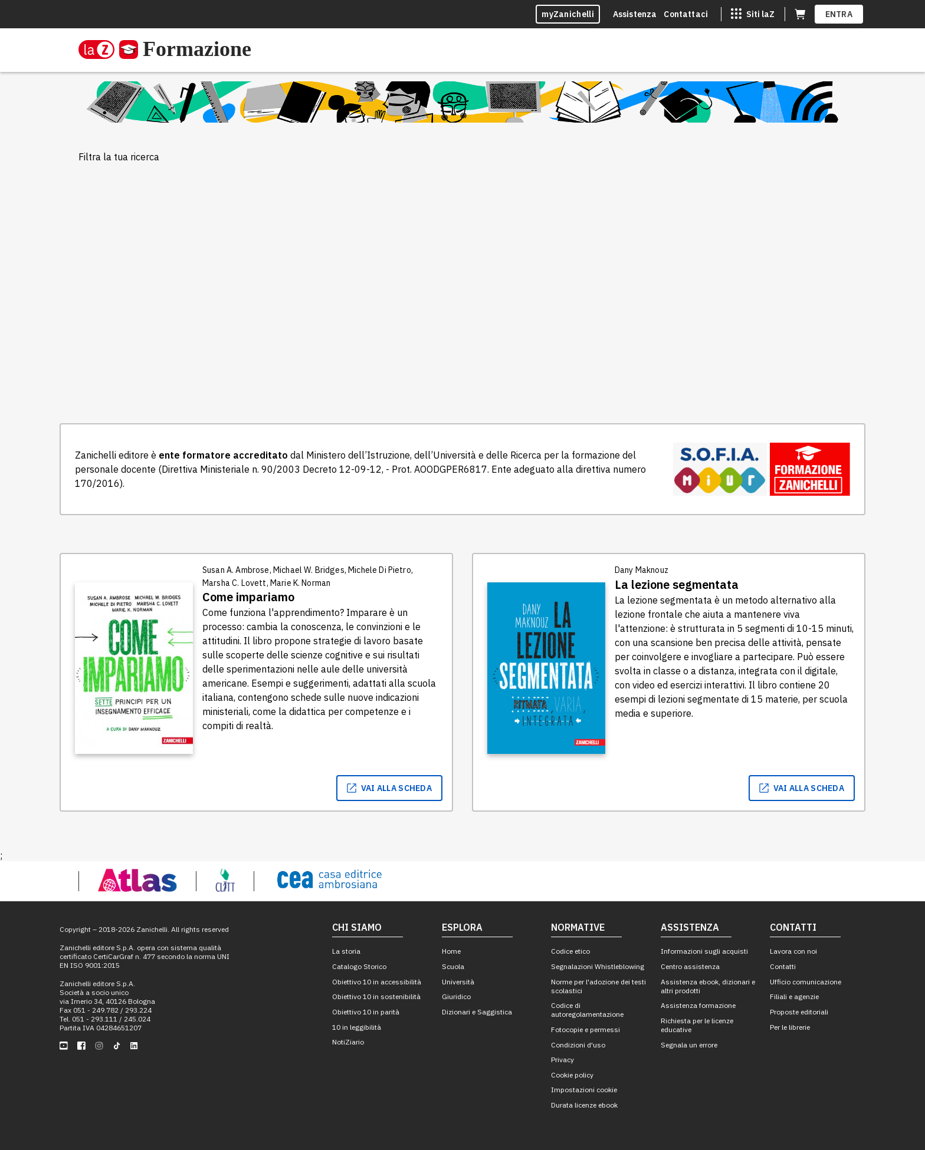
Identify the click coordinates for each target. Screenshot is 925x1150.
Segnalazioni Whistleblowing (597, 966)
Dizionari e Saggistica (477, 1011)
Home (451, 951)
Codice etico (570, 951)
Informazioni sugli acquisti (704, 951)
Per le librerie (790, 1027)
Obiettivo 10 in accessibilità (376, 981)
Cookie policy (572, 1074)
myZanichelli (568, 14)
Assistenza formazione (698, 1005)
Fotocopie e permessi (585, 1029)
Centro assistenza (690, 966)
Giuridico (456, 996)
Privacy (562, 1059)
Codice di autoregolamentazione (587, 1010)
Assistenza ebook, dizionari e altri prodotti (708, 986)
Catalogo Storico (359, 966)
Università (458, 981)
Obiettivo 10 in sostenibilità (376, 996)
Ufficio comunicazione (805, 981)
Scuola (453, 966)
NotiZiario (348, 1041)
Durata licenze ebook (584, 1104)
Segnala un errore (689, 1044)
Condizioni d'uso (578, 1044)
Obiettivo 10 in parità (365, 1011)
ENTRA (839, 14)
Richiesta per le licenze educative (697, 1025)
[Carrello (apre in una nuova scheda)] (800, 14)
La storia (346, 951)
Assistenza (635, 14)
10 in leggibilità (356, 1027)
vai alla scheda (389, 788)
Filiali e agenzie (794, 996)
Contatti (783, 966)
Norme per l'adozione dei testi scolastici (598, 986)
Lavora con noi (793, 951)
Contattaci (686, 14)
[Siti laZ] (753, 14)
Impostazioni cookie (584, 1089)
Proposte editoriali (799, 1011)
